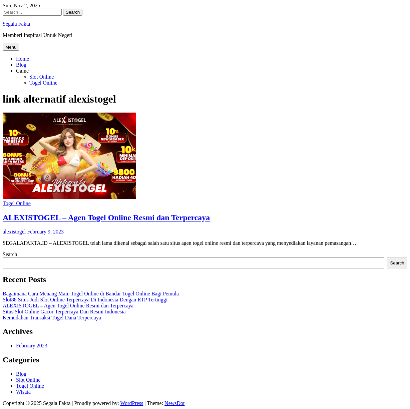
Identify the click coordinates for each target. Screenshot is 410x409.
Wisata (23, 392)
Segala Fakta (16, 24)
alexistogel (14, 231)
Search (10, 254)
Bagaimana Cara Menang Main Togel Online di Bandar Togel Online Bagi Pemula (91, 293)
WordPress (131, 403)
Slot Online (41, 77)
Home (22, 59)
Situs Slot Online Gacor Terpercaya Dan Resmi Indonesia (65, 311)
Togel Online (43, 83)
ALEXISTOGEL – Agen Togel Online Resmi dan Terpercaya (106, 217)
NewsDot (174, 403)
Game (22, 71)
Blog (21, 65)
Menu (10, 47)
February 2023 (31, 345)
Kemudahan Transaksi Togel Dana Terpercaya (52, 317)
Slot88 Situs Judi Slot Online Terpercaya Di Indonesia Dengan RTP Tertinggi (85, 299)
